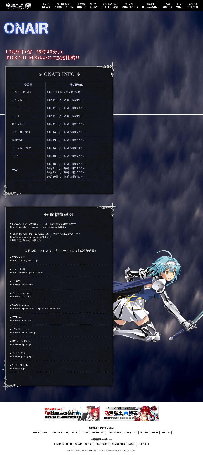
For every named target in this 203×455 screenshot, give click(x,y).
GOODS (144, 432)
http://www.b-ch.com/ (20, 296)
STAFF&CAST (98, 432)
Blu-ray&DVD (130, 432)
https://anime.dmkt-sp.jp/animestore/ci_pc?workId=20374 (38, 227)
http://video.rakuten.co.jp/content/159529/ (30, 237)
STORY (84, 432)
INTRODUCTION (60, 432)
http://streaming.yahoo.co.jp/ (24, 260)
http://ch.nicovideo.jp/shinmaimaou (27, 272)
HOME (36, 432)
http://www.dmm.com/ (20, 320)
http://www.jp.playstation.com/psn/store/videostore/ (35, 308)
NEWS (45, 432)
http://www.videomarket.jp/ (23, 332)
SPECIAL (166, 432)
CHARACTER (114, 432)
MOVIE (154, 432)
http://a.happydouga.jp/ (21, 356)
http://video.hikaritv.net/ (21, 284)
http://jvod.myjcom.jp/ (20, 344)
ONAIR (74, 432)
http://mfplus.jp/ (17, 368)
